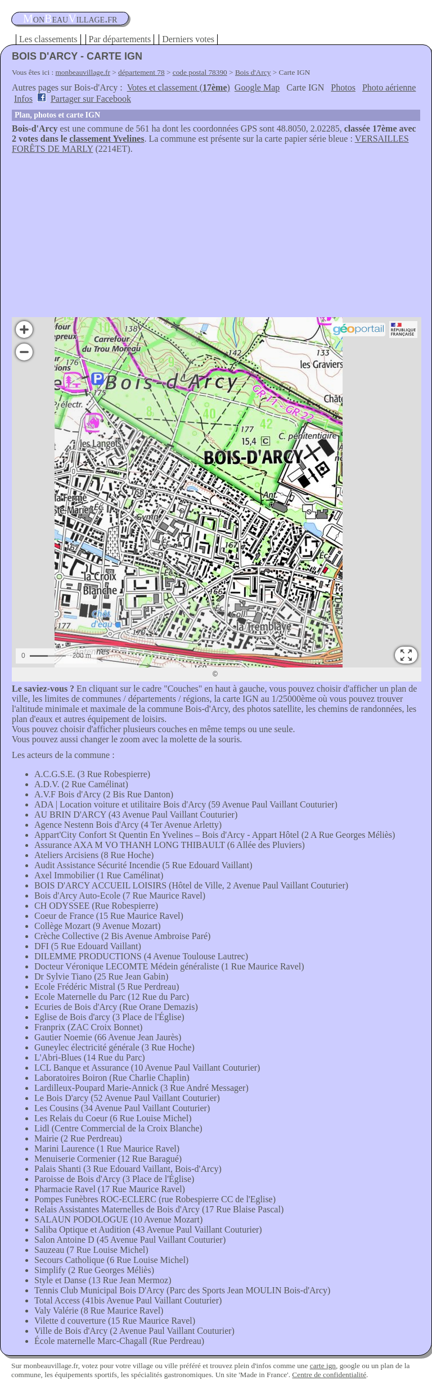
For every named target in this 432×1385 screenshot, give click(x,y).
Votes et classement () (178, 87)
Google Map (257, 87)
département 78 (141, 72)
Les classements (48, 39)
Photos (343, 87)
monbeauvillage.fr (83, 72)
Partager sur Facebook (91, 98)
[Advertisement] (216, 238)
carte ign (323, 1365)
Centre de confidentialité (329, 1374)
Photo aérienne (389, 87)
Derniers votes (188, 39)
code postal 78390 (200, 72)
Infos (23, 98)
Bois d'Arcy (253, 72)
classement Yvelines (106, 138)
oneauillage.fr (70, 18)
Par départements (120, 39)
